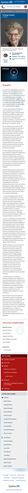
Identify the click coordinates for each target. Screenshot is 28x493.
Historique (6, 380)
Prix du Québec (8, 11)
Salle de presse (21, 475)
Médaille (6, 366)
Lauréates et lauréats (20, 11)
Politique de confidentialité (18, 477)
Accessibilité (6, 475)
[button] (25, 7)
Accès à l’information (21, 480)
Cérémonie (6, 362)
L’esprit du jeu (9, 376)
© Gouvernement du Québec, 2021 (14, 489)
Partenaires (7, 388)
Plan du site (13, 475)
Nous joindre (7, 477)
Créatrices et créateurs (10, 369)
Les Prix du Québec (20, 1)
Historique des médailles (10, 372)
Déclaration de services (8, 480)
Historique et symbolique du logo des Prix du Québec (13, 384)
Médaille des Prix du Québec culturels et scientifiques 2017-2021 (5, 61)
